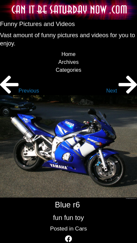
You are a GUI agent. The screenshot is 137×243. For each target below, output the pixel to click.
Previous (19, 91)
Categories (68, 70)
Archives (68, 62)
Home (68, 54)
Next (121, 91)
